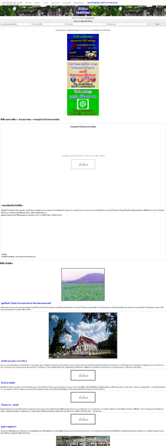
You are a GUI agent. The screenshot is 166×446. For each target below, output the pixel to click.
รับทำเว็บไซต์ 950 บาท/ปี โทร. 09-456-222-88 (102, 3)
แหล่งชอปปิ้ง (67, 3)
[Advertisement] (83, 141)
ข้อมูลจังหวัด (55, 3)
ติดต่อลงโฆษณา (79, 3)
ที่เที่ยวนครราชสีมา (9, 119)
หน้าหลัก (28, 3)
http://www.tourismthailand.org (25, 257)
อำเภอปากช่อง (25, 119)
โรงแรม (45, 3)
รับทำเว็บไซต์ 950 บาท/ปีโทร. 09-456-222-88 (12, 3)
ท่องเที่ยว (37, 3)
